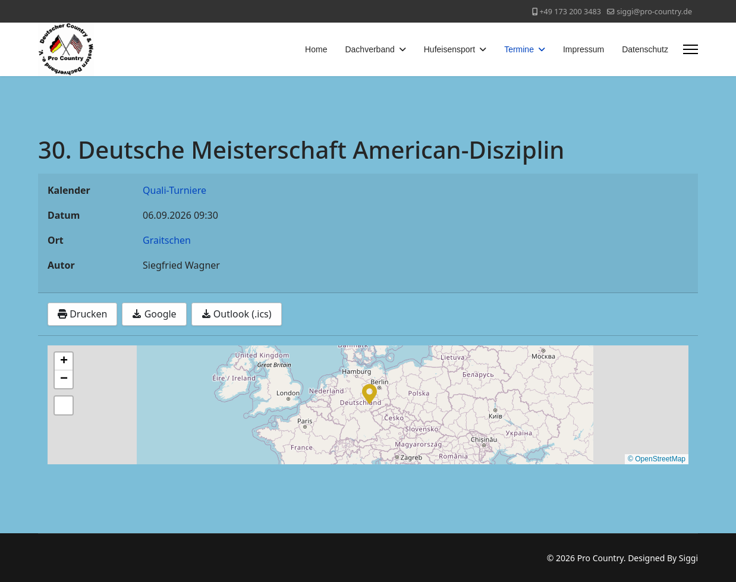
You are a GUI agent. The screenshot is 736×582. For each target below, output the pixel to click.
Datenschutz (645, 49)
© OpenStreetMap (656, 459)
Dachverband (369, 49)
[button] (369, 393)
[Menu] (690, 49)
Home (316, 49)
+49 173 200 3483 (569, 12)
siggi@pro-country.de (654, 12)
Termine (519, 49)
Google (154, 313)
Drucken (82, 313)
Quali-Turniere (174, 190)
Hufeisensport (449, 49)
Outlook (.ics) (237, 313)
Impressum (583, 49)
